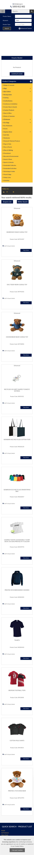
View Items (26, 250)
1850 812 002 (17, 6)
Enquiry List (7, 202)
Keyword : (5, 20)
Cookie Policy (19, 846)
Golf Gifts (6, 135)
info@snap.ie (18, 4)
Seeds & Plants (7, 159)
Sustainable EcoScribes (9, 168)
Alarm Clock (4, 835)
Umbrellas (6, 180)
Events (5, 128)
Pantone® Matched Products (11, 141)
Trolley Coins (7, 177)
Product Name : (7, 16)
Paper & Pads (7, 144)
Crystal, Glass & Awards (10, 107)
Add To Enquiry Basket (8, 246)
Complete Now (17, 74)
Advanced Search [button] (25, 28)
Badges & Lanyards (8, 85)
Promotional (7, 153)
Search (7, 28)
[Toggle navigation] (2, 11)
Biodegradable (7, 94)
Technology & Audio (9, 171)
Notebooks (6, 138)
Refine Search (23, 202)
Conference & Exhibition (10, 104)
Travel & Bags (7, 174)
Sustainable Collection (9, 165)
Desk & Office (7, 113)
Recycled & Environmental (10, 156)
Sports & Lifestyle (8, 162)
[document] (17, 845)
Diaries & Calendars (9, 116)
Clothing (5, 97)
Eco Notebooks (7, 125)
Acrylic (3, 830)
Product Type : (7, 24)
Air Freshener (5, 833)
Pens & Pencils (7, 147)
